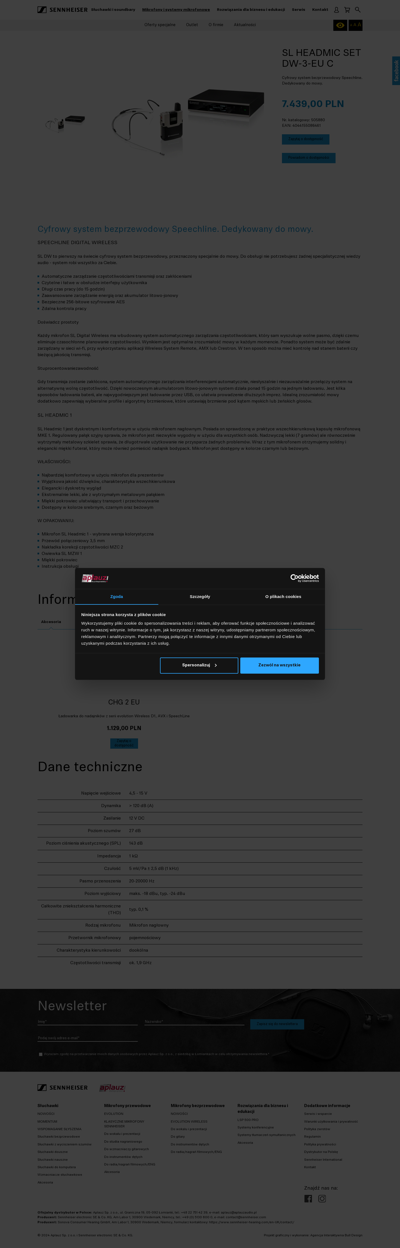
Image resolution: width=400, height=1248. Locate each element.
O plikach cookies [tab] (283, 596)
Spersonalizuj (199, 666)
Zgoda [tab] (116, 596)
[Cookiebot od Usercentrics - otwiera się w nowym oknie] (294, 578)
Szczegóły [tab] (200, 596)
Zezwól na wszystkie (279, 666)
